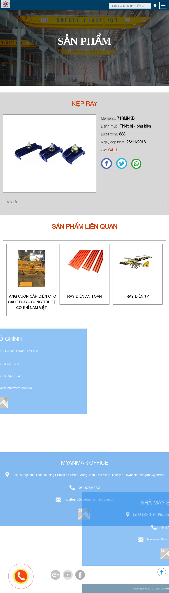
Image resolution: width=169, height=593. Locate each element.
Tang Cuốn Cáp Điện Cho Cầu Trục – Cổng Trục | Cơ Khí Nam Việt (31, 302)
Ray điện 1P (137, 296)
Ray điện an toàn (84, 296)
